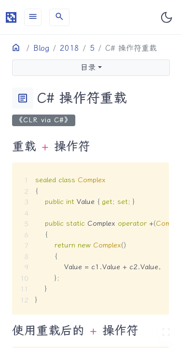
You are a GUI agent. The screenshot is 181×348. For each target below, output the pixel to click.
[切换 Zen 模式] (166, 333)
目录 (88, 67)
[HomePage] (11, 17)
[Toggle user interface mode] (166, 17)
